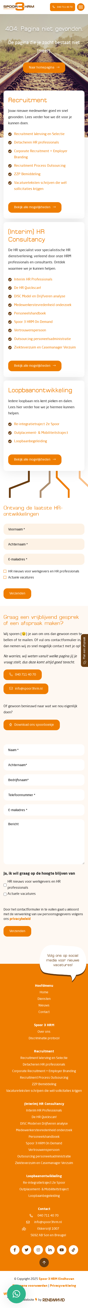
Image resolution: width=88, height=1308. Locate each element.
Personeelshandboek (30, 313)
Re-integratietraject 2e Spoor (36, 424)
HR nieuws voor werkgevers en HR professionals (43, 571)
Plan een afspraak (84, 650)
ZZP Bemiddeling (27, 174)
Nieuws (44, 1005)
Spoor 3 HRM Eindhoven (56, 1279)
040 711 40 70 (63, 7)
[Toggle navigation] (80, 7)
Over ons (44, 1031)
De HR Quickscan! (27, 288)
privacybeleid (20, 919)
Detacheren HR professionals (36, 142)
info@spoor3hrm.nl (25, 688)
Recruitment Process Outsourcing (39, 166)
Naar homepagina (44, 67)
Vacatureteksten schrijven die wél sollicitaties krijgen (44, 1091)
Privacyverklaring (63, 1285)
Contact (44, 1012)
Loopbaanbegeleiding (30, 441)
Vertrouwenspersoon (30, 330)
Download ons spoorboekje (31, 724)
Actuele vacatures (21, 577)
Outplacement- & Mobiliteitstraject (41, 433)
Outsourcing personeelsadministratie (42, 339)
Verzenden (17, 593)
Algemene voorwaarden (29, 1285)
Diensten (44, 999)
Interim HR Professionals (33, 279)
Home (44, 992)
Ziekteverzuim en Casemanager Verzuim (45, 347)
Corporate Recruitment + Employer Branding (44, 1071)
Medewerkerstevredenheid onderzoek (42, 305)
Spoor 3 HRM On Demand (33, 322)
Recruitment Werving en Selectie (39, 134)
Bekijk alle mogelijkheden (35, 207)
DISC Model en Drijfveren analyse (39, 296)
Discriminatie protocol (44, 1038)
